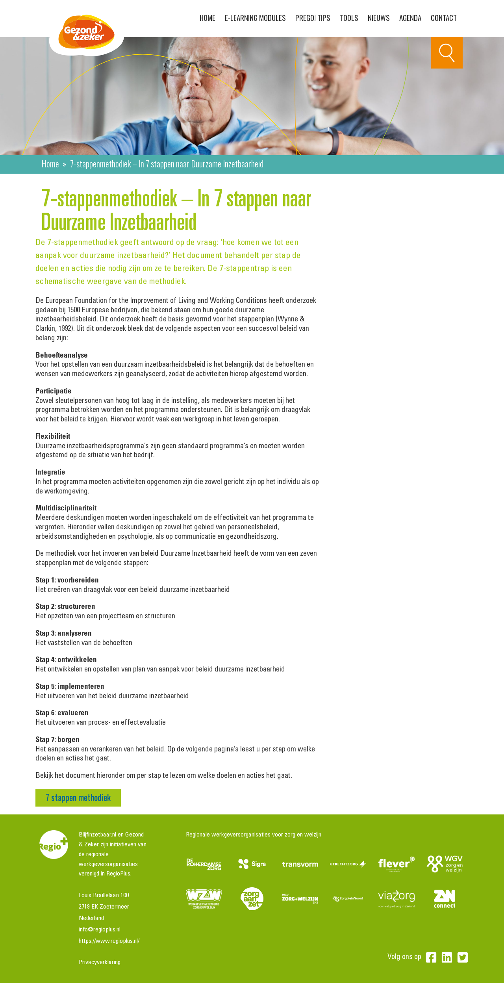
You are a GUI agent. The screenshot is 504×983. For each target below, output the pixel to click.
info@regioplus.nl (99, 930)
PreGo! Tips (312, 17)
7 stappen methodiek (78, 797)
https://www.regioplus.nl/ (109, 941)
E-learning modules (255, 17)
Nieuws (379, 17)
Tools (349, 17)
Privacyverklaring (99, 962)
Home (207, 17)
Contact (444, 17)
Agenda (410, 17)
